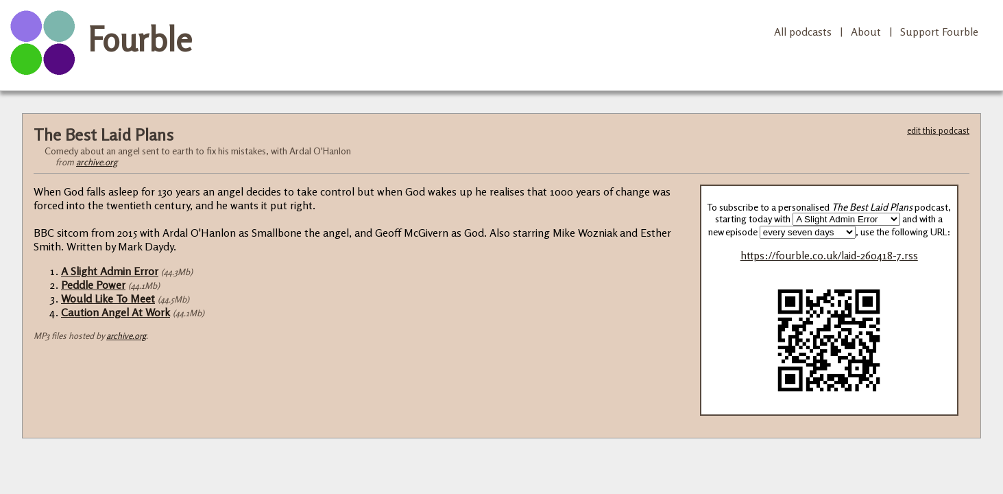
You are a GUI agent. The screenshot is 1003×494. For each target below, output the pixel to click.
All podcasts (803, 31)
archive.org (96, 161)
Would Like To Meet (108, 298)
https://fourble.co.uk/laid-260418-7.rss (829, 255)
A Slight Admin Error (109, 271)
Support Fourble (939, 31)
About (866, 31)
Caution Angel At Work (115, 312)
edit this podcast (938, 130)
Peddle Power (93, 285)
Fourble (140, 39)
